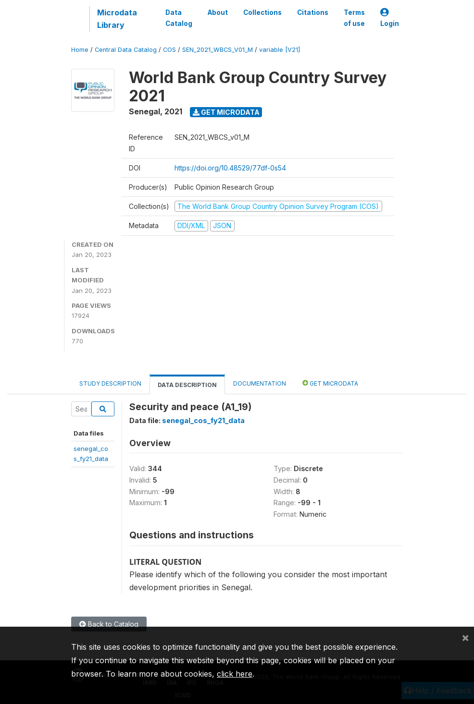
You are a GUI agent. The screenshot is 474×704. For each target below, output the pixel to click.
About (218, 12)
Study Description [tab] (110, 383)
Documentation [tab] (259, 383)
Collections (262, 12)
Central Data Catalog (126, 49)
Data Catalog (178, 18)
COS (169, 49)
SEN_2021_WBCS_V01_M (217, 49)
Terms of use (354, 18)
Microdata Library (117, 19)
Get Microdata (226, 112)
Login (389, 18)
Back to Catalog (108, 624)
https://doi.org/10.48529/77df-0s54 (230, 168)
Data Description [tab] (187, 384)
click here (234, 674)
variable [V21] (279, 49)
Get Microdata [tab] (330, 383)
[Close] (465, 637)
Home (79, 49)
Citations (312, 12)
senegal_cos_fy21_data (203, 420)
